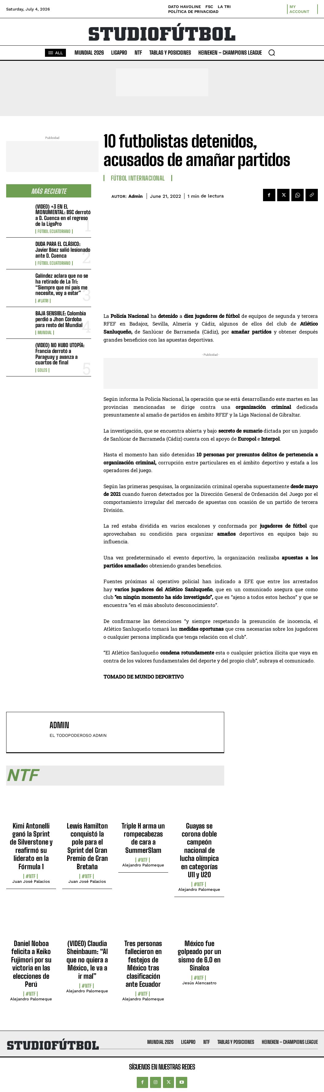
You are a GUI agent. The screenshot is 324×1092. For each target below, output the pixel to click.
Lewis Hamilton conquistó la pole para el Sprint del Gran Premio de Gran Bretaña (87, 846)
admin (135, 196)
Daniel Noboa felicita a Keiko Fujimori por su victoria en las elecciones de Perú (31, 963)
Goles (42, 370)
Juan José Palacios (31, 881)
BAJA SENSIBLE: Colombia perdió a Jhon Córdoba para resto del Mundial (60, 319)
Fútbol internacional (138, 178)
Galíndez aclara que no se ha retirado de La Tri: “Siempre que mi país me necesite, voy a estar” (61, 284)
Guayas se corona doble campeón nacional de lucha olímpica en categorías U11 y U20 (199, 850)
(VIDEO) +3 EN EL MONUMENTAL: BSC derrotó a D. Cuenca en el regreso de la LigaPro (63, 215)
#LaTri (43, 301)
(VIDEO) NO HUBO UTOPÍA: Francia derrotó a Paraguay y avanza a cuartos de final (59, 354)
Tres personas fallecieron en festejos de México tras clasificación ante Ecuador (143, 963)
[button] (271, 52)
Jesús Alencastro (199, 983)
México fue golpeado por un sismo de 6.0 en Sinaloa (199, 955)
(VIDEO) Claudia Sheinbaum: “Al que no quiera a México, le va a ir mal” (87, 959)
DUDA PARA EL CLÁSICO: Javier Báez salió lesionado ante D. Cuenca (62, 250)
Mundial (45, 332)
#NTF (30, 876)
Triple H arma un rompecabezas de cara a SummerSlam (143, 838)
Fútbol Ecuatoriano (54, 231)
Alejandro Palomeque (143, 865)
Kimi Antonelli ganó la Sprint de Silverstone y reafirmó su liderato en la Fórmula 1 (31, 846)
